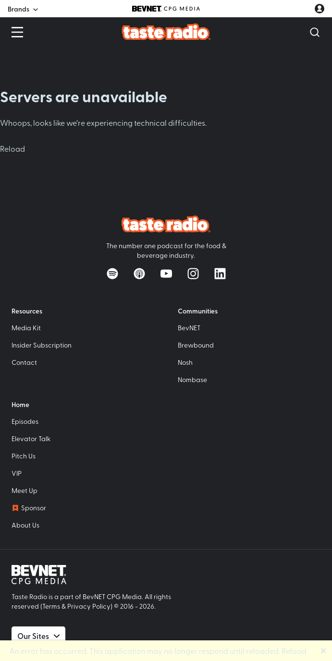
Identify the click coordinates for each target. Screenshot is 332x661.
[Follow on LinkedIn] (220, 273)
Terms (51, 606)
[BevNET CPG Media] (166, 9)
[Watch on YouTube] (166, 273)
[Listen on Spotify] (112, 273)
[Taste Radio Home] (166, 31)
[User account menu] (319, 8)
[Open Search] (314, 32)
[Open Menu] (17, 32)
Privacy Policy (89, 606)
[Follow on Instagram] (193, 273)
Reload (12, 148)
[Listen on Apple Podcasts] (139, 273)
